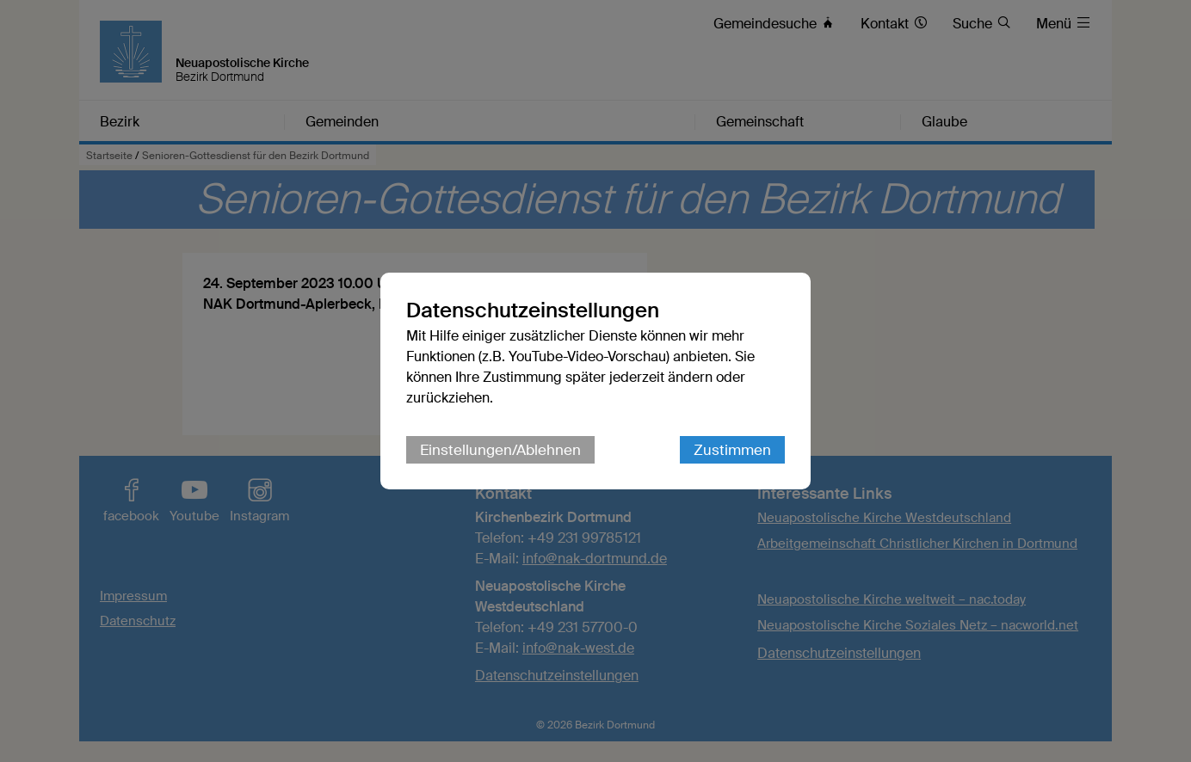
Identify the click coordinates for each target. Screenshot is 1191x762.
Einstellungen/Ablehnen (500, 449)
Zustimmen (732, 449)
